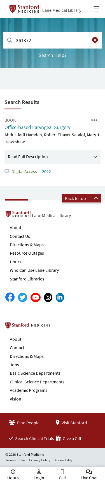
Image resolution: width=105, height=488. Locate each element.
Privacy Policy (39, 460)
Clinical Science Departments (37, 382)
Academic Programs (28, 390)
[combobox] (52, 40)
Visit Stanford (71, 422)
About (15, 227)
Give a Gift (68, 438)
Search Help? (53, 55)
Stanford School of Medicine (60, 327)
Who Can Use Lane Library (34, 270)
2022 (46, 171)
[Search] (9, 40)
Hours (15, 261)
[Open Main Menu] (96, 9)
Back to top (81, 198)
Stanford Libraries (27, 279)
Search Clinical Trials (31, 438)
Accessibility (64, 460)
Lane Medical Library (61, 10)
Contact (17, 347)
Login (39, 477)
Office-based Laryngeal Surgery (37, 127)
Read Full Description (28, 156)
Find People (24, 422)
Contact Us (20, 236)
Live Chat (89, 477)
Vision (15, 399)
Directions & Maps (27, 244)
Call (62, 477)
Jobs (14, 364)
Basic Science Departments (35, 373)
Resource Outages (27, 253)
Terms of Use (15, 460)
